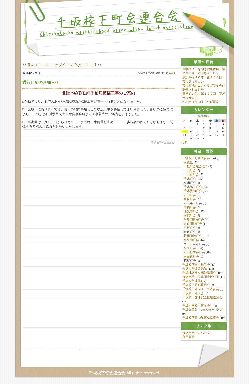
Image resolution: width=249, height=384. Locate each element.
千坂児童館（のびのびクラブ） (203, 310)
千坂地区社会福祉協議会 (199, 273)
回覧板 (188, 162)
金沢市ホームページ (196, 333)
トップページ (62, 65)
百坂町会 (190, 228)
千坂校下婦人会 (193, 293)
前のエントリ (38, 65)
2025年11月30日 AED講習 (200, 101)
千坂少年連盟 (191, 281)
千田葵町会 (191, 175)
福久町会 (190, 248)
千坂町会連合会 (194, 166)
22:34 (172, 72)
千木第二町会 (193, 187)
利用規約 (188, 338)
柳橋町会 (190, 207)
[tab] (204, 62)
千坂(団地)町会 (194, 220)
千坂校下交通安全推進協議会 (202, 297)
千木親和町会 (193, 191)
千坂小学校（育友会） (197, 306)
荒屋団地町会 (193, 236)
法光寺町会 (191, 212)
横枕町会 (190, 216)
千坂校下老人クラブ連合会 (200, 289)
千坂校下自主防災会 (196, 265)
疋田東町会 (191, 257)
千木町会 (190, 179)
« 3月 (184, 143)
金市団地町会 (193, 224)
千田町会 (190, 170)
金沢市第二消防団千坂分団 (200, 277)
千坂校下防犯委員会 (196, 285)
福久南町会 (191, 240)
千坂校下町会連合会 (196, 158)
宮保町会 (190, 199)
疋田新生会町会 (194, 252)
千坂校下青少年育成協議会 (200, 318)
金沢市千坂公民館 (194, 269)
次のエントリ (86, 65)
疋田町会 (190, 195)
